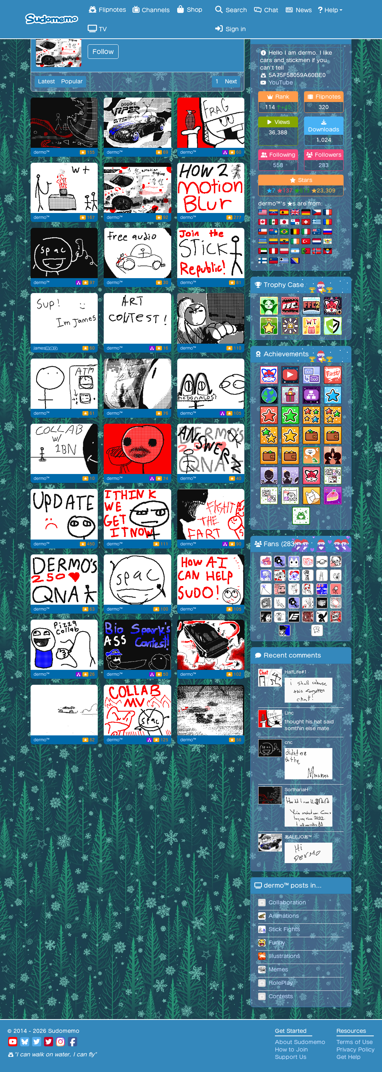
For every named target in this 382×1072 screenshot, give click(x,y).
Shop (189, 9)
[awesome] (210, 710)
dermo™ (42, 152)
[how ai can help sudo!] (210, 579)
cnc (288, 742)
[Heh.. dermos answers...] (210, 449)
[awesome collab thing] (210, 514)
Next (231, 81)
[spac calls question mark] (64, 253)
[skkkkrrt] (64, 710)
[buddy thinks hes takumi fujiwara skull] (210, 318)
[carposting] (137, 123)
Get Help (348, 1057)
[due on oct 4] (64, 579)
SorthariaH (296, 790)
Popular (72, 81)
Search (231, 9)
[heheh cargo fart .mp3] (210, 645)
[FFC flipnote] (64, 514)
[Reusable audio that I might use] (137, 253)
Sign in (230, 28)
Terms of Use (354, 1042)
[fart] (137, 710)
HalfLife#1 (296, 672)
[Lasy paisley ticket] (64, 384)
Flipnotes (107, 9)
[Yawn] (64, 449)
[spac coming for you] (137, 579)
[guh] (137, 514)
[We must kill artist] (210, 123)
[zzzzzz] (137, 318)
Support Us (290, 1057)
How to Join (291, 1049)
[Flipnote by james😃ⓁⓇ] (64, 318)
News (298, 9)
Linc (289, 713)
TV (97, 28)
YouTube (280, 82)
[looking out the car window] (137, 384)
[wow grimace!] (210, 384)
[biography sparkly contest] (137, 645)
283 (324, 165)
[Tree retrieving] (64, 123)
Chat (266, 9)
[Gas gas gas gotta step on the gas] (64, 188)
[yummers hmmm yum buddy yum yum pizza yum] (64, 645)
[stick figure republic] (210, 253)
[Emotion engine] (137, 188)
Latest (46, 81)
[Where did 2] (137, 449)
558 (278, 165)
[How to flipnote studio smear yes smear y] (210, 188)
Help (328, 9)
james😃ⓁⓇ (46, 348)
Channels (151, 9)
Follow (103, 51)
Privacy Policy (355, 1049)
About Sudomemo (300, 1042)
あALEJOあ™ (298, 837)
